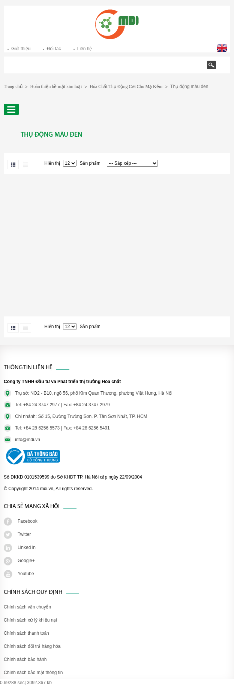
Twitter (24, 534)
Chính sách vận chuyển (27, 607)
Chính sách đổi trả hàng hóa (32, 646)
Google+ (26, 560)
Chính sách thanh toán (26, 633)
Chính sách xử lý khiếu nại (30, 620)
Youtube (26, 573)
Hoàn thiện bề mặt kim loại (56, 86)
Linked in (27, 547)
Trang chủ (32, 69)
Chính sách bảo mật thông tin (33, 672)
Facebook (28, 521)
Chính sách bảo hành (25, 659)
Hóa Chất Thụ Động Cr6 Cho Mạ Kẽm (126, 86)
